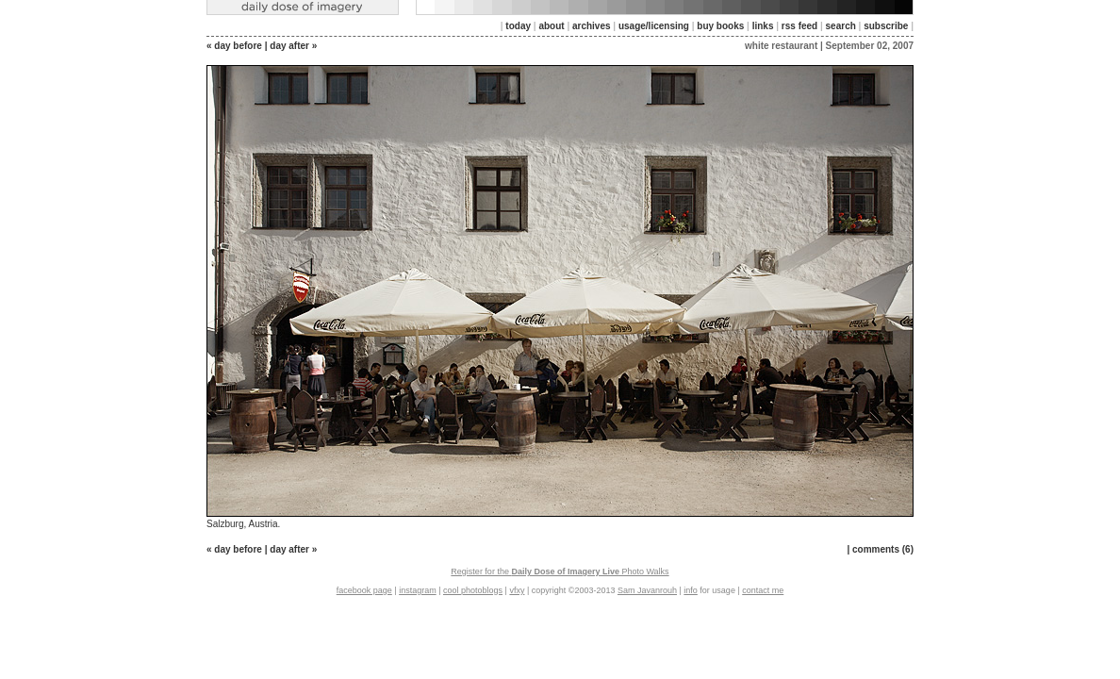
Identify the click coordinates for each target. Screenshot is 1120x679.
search (841, 26)
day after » (293, 46)
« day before (234, 46)
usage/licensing (653, 26)
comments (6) (883, 549)
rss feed (799, 26)
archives (591, 26)
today (518, 26)
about (551, 26)
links (763, 26)
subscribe (886, 26)
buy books (720, 26)
